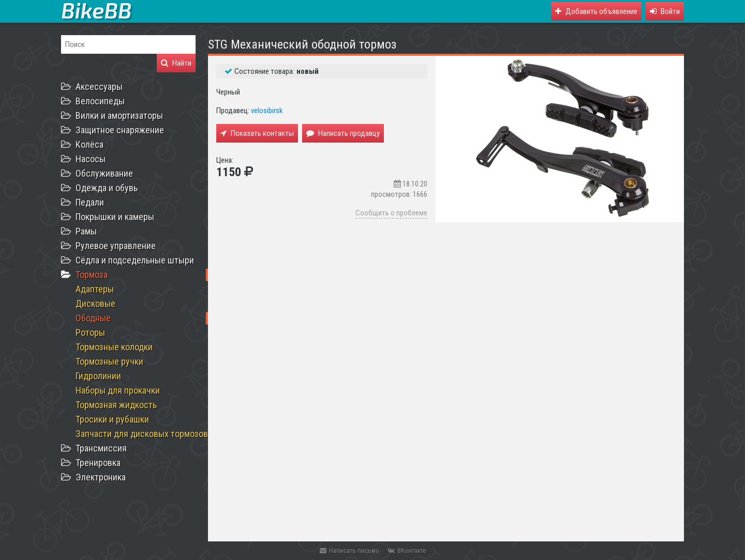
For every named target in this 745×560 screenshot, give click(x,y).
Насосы (91, 158)
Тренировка (98, 462)
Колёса (89, 144)
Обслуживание (104, 173)
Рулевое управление (116, 245)
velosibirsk (267, 110)
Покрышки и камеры (115, 216)
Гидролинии (98, 375)
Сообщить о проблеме (391, 212)
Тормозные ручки (109, 361)
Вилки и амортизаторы (119, 115)
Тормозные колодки (114, 346)
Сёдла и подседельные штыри (135, 260)
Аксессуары (99, 86)
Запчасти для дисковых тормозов (142, 433)
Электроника (101, 477)
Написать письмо (349, 550)
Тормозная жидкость (116, 404)
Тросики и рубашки (112, 419)
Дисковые (95, 303)
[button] (665, 11)
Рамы (86, 231)
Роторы (90, 332)
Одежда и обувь (107, 187)
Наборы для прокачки (118, 390)
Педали (90, 202)
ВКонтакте (407, 550)
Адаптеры (95, 289)
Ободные (93, 318)
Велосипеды (100, 101)
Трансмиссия (101, 448)
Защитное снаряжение (120, 130)
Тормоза (92, 274)
